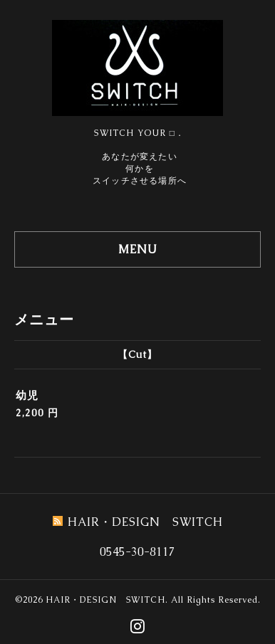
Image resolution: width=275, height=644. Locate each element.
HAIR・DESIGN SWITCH (105, 600)
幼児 (27, 395)
